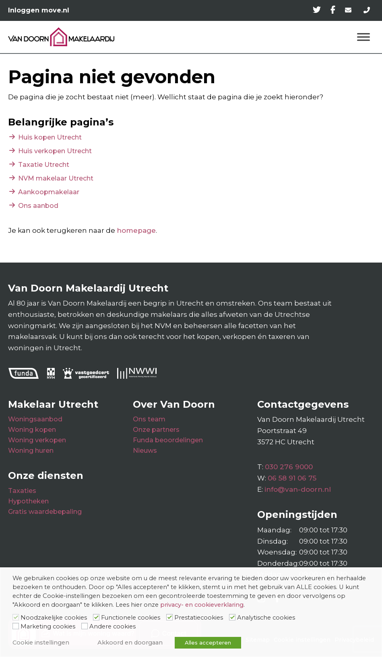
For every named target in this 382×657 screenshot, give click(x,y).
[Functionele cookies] (96, 617)
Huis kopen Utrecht (50, 137)
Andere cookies (112, 626)
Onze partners (156, 429)
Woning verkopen (37, 440)
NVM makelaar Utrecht (55, 178)
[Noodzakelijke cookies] (15, 617)
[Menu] (363, 37)
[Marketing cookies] (15, 626)
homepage (136, 230)
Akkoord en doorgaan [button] (130, 642)
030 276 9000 (289, 467)
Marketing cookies (48, 626)
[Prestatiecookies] (169, 617)
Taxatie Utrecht (43, 164)
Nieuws (145, 450)
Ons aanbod (38, 205)
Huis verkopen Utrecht (55, 151)
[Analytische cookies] (232, 617)
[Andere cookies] (84, 626)
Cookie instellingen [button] (40, 642)
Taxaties (22, 491)
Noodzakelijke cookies (54, 617)
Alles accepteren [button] (208, 642)
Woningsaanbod (35, 419)
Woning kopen (32, 429)
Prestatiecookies (198, 617)
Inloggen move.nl (38, 10)
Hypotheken (28, 501)
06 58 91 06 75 (292, 478)
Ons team (149, 419)
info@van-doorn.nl (297, 489)
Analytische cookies (266, 617)
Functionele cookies (130, 617)
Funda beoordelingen (168, 440)
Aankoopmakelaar (48, 192)
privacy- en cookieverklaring (202, 604)
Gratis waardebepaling (45, 511)
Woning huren (31, 450)
